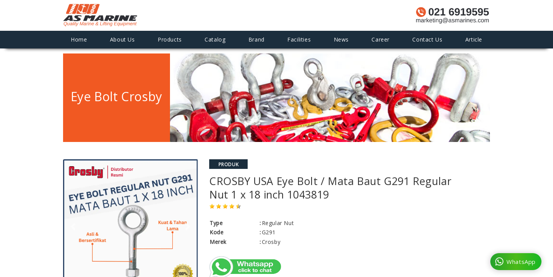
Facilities (299, 39)
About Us (122, 39)
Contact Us (427, 39)
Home (79, 39)
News (341, 39)
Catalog (215, 39)
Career (380, 39)
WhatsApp (515, 261)
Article (473, 39)
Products (170, 39)
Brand (256, 39)
